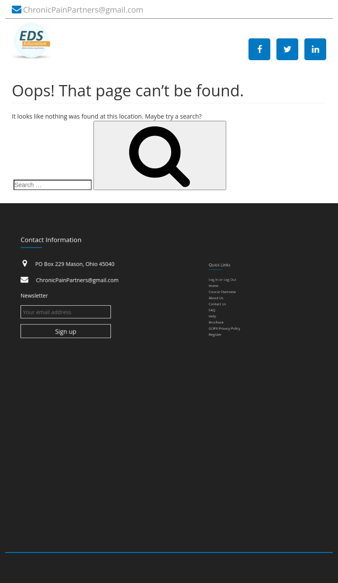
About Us (225, 300)
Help (222, 313)
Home (223, 291)
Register (225, 326)
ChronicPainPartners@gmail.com (83, 9)
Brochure (225, 318)
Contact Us (226, 304)
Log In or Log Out (230, 287)
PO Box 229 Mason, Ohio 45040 (76, 266)
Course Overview (230, 295)
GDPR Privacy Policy (231, 322)
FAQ (222, 309)
